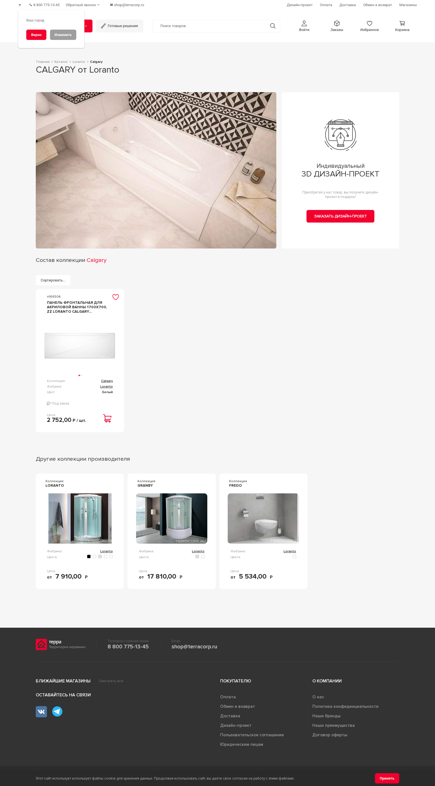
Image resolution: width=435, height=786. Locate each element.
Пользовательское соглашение (252, 733)
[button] (304, 25)
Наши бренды (326, 714)
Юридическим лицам (241, 743)
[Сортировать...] (53, 279)
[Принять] (387, 778)
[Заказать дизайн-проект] (340, 215)
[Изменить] (63, 35)
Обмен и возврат (237, 705)
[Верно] (36, 35)
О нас (318, 695)
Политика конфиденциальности (345, 705)
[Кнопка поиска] (271, 25)
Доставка (230, 714)
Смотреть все (111, 679)
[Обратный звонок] (86, 4)
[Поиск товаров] (209, 25)
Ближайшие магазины (63, 679)
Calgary (107, 380)
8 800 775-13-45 (128, 645)
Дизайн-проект (235, 724)
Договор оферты (329, 733)
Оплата (228, 695)
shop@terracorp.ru (194, 645)
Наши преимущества (333, 724)
